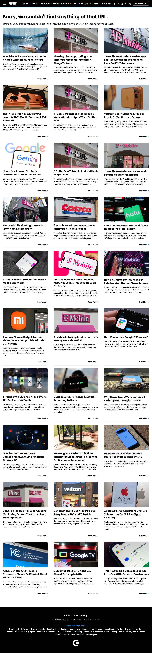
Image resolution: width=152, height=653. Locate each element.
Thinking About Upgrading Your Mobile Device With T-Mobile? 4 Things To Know (73, 60)
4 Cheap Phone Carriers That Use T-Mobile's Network (24, 281)
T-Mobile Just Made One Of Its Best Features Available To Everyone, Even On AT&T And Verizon (125, 60)
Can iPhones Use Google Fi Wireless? (126, 337)
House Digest (109, 629)
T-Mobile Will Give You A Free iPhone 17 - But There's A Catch (25, 398)
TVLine (72, 635)
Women (80, 635)
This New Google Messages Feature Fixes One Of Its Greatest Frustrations (126, 572)
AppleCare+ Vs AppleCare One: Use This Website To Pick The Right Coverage (125, 514)
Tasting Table (116, 632)
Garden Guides (67, 629)
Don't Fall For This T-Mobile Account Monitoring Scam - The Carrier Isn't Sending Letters (24, 514)
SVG (107, 632)
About (67, 615)
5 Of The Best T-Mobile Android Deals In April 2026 (76, 173)
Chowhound (14, 629)
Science (45, 3)
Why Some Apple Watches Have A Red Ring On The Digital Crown (124, 398)
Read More (41, 79)
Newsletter (141, 3)
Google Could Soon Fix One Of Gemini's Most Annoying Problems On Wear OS (23, 457)
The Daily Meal (130, 632)
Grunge (85, 629)
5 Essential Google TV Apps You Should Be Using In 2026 (72, 572)
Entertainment (61, 3)
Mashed (18, 632)
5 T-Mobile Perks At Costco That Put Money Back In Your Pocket (75, 227)
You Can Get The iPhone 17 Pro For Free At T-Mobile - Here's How (124, 115)
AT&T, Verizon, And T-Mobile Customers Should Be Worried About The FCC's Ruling (25, 574)
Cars (75, 3)
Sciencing (78, 632)
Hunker (120, 629)
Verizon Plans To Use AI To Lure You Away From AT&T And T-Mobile (74, 512)
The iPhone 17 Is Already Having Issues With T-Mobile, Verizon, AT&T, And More (25, 117)
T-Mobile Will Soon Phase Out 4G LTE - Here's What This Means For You (25, 58)
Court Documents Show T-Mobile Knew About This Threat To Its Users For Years (75, 283)
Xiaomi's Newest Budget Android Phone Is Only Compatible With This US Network (24, 340)
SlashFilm (88, 632)
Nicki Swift (41, 632)
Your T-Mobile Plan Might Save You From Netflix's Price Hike (24, 227)
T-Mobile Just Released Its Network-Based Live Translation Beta (126, 173)
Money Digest (29, 632)
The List (142, 632)
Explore (34, 629)
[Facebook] (115, 4)
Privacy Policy (80, 615)
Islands (128, 629)
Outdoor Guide (54, 632)
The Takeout (62, 635)
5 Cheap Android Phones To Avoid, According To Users (74, 398)
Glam (77, 629)
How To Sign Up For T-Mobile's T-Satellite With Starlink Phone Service (126, 281)
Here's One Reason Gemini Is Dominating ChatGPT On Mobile (22, 173)
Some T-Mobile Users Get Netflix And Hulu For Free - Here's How (126, 227)
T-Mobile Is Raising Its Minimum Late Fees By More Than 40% (76, 339)
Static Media (64, 620)
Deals (96, 3)
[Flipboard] (126, 4)
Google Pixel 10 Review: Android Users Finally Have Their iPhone (123, 455)
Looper (10, 632)
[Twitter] (118, 4)
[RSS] (130, 4)
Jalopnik (137, 629)
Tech (34, 3)
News (25, 3)
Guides (85, 3)
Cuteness (25, 629)
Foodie (42, 629)
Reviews (106, 3)
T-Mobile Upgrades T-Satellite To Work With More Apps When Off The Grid (75, 117)
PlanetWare (67, 632)
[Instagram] (122, 4)
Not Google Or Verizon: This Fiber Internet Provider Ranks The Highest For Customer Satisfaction (75, 457)
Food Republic (52, 629)
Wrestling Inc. (91, 635)
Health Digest (96, 629)
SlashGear (99, 632)
